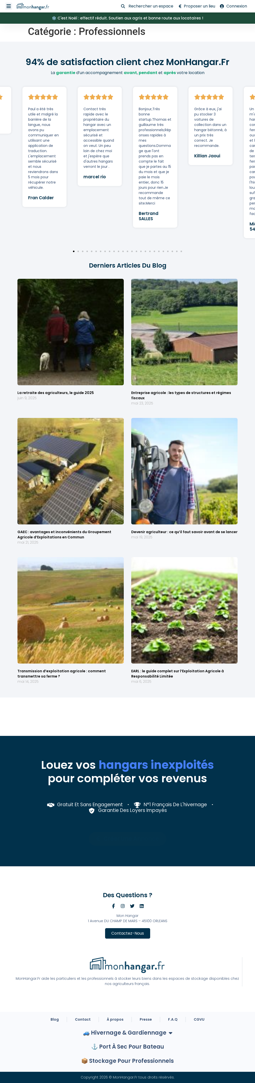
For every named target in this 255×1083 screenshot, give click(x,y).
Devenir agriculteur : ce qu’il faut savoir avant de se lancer (184, 531)
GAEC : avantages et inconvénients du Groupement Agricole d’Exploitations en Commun (64, 534)
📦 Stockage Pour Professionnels (127, 1061)
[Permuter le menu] (8, 6)
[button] (73, 251)
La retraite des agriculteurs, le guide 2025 (55, 392)
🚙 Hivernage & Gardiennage (127, 1033)
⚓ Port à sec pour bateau (127, 1047)
